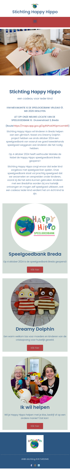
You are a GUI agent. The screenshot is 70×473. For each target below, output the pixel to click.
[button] (35, 21)
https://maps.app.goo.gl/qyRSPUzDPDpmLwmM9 (41, 125)
